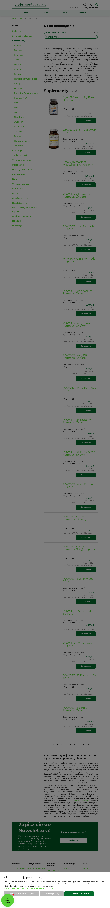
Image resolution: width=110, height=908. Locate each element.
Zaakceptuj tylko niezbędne (21, 894)
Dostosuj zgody (52, 894)
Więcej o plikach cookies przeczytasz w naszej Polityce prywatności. (31, 888)
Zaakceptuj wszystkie (79, 894)
